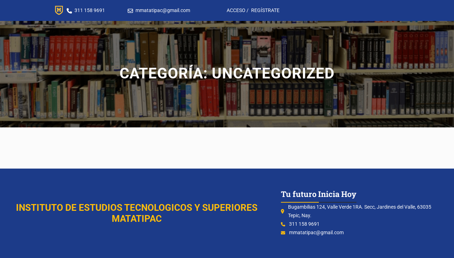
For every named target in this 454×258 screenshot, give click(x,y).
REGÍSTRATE (265, 10)
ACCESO (236, 10)
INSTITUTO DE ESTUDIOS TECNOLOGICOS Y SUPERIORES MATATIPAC (137, 213)
